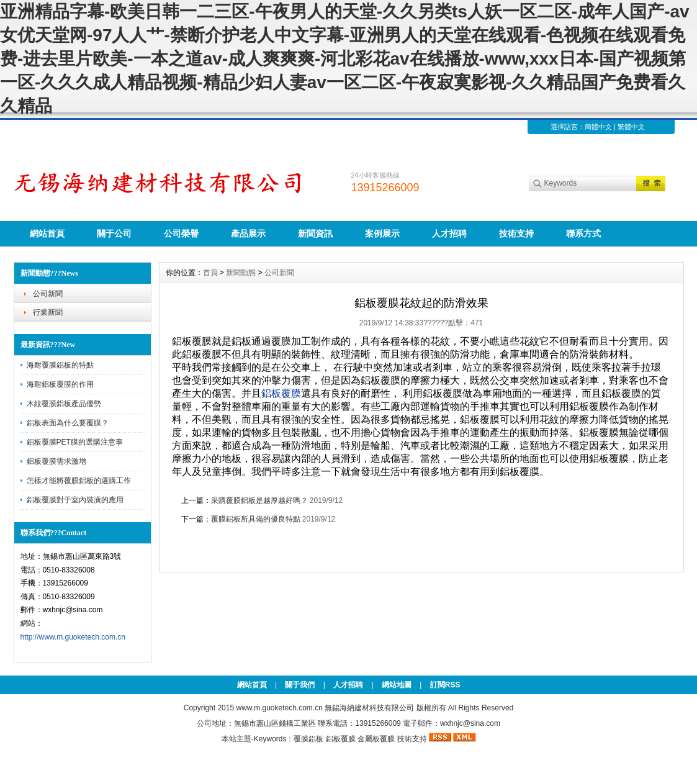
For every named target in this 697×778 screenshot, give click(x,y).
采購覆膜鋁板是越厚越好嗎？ (259, 500)
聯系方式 (583, 233)
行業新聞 (48, 312)
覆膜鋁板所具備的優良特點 (255, 519)
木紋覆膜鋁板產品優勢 (64, 403)
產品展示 (248, 233)
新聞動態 (241, 272)
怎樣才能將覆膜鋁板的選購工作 (79, 480)
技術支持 (516, 233)
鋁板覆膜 (341, 739)
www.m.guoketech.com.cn (279, 707)
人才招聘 (449, 233)
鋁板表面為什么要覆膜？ (68, 422)
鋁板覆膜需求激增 (56, 461)
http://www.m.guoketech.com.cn (72, 637)
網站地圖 (396, 685)
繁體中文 (631, 126)
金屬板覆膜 (376, 739)
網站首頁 (47, 233)
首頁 (210, 272)
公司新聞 (48, 293)
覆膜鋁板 (308, 739)
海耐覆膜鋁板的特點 (60, 365)
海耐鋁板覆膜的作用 (60, 384)
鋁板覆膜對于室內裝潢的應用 (75, 499)
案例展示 (382, 233)
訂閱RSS (445, 685)
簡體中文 (598, 126)
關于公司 (114, 233)
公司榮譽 (181, 233)
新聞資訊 (315, 233)
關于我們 (300, 685)
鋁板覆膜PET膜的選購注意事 (75, 442)
